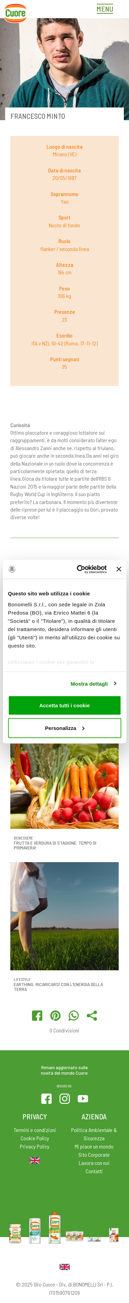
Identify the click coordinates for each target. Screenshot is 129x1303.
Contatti (94, 1171)
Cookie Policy (35, 1138)
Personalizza (65, 728)
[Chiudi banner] (118, 569)
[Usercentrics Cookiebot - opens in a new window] (79, 569)
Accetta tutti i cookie (64, 705)
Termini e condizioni (35, 1130)
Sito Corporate (94, 1154)
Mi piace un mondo (94, 1146)
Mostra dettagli (89, 683)
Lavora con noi (94, 1162)
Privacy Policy (35, 1146)
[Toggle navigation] (107, 9)
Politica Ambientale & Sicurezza (94, 1134)
